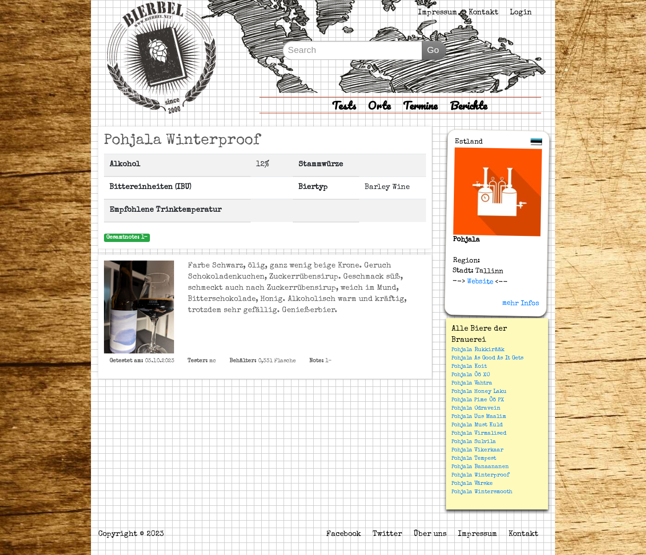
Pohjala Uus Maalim (479, 417)
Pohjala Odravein (476, 408)
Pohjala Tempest (474, 459)
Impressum (437, 13)
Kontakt (483, 13)
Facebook (343, 534)
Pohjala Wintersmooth (482, 492)
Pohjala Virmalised (479, 434)
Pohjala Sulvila (474, 442)
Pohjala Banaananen (480, 467)
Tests (344, 105)
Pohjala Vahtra (472, 383)
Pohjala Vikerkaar (478, 450)
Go (433, 50)
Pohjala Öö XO (471, 375)
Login (521, 13)
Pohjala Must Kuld (477, 425)
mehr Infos (520, 303)
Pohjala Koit (469, 367)
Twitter (387, 534)
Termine (420, 105)
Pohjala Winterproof (480, 475)
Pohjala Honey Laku (479, 392)
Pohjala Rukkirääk (478, 350)
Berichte (468, 105)
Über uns (429, 534)
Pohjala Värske (472, 484)
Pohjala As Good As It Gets (487, 358)
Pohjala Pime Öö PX (478, 400)
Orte (379, 105)
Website (479, 281)
